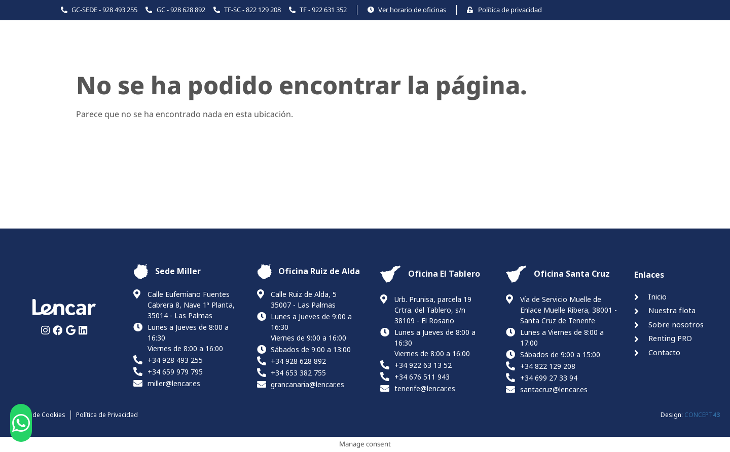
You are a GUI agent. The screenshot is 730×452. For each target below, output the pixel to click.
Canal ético (644, 54)
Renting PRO (517, 54)
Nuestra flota (372, 54)
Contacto (582, 54)
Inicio (312, 54)
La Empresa (445, 54)
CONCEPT (702, 415)
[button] (21, 423)
